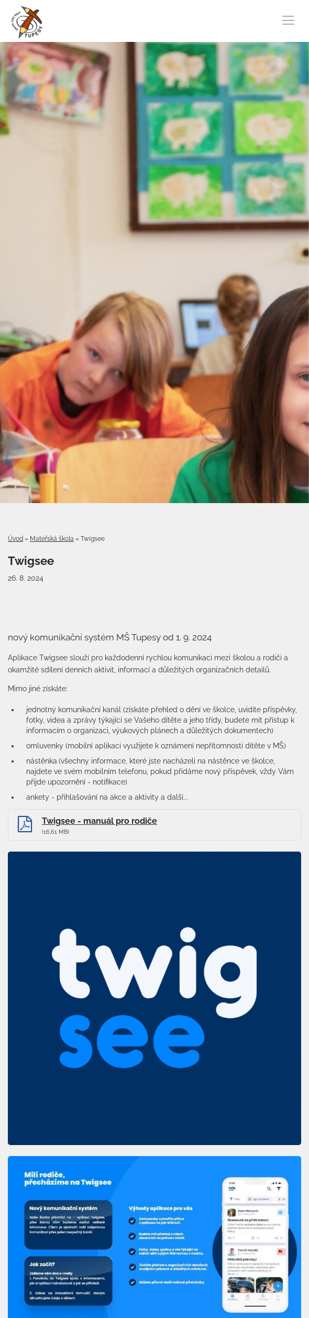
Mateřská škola (52, 538)
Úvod (15, 538)
